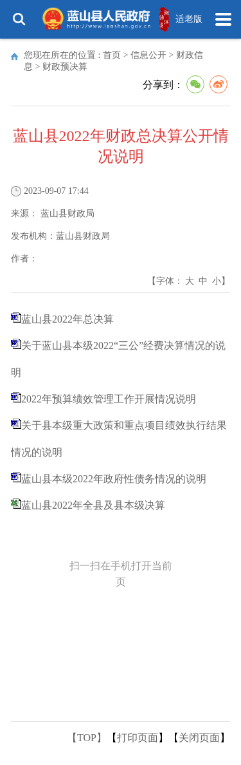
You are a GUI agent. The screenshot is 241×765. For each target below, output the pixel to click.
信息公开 (148, 55)
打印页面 (137, 737)
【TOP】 (87, 737)
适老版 (188, 19)
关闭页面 (199, 737)
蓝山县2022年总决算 (67, 319)
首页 (112, 55)
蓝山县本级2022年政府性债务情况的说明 (113, 478)
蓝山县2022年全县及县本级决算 (93, 505)
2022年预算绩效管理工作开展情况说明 (108, 398)
